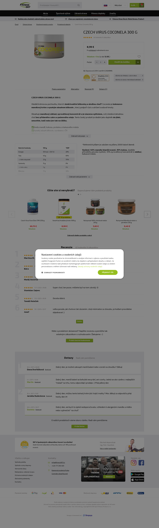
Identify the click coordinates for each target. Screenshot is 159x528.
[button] (53, 272)
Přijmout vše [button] (107, 272)
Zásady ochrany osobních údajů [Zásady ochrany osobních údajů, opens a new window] (90, 266)
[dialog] (79, 264)
